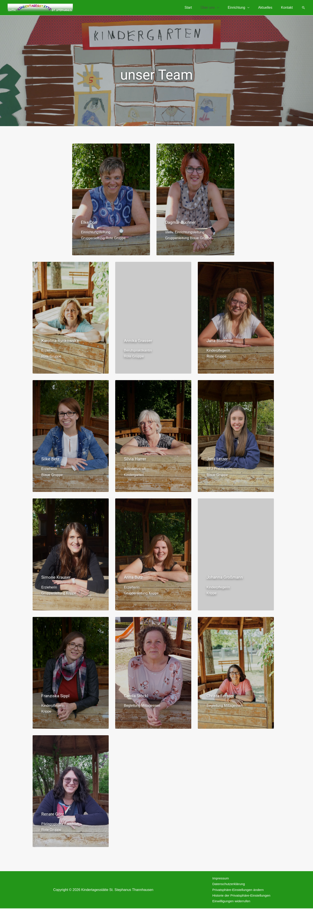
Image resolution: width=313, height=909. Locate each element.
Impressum (218, 878)
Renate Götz (53, 813)
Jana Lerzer (218, 458)
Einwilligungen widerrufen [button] (229, 902)
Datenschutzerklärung (227, 884)
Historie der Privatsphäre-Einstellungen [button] (240, 896)
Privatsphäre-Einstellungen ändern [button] (236, 890)
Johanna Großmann (225, 577)
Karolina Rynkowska (60, 340)
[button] (303, 8)
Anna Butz (134, 577)
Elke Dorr (89, 222)
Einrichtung (241, 7)
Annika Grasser (138, 340)
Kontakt (288, 7)
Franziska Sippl (56, 695)
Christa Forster (220, 695)
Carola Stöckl (137, 695)
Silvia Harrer (136, 458)
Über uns (214, 7)
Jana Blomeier (220, 340)
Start (196, 7)
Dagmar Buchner (181, 222)
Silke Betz (50, 458)
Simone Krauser (56, 577)
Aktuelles (268, 7)
